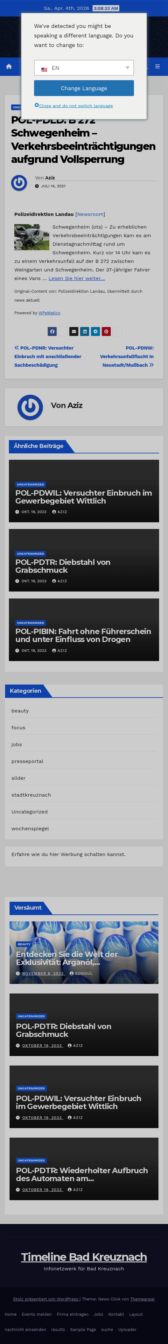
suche (107, 1329)
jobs (16, 744)
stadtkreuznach (31, 795)
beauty (20, 711)
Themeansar (142, 1299)
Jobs (98, 1314)
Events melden (37, 1314)
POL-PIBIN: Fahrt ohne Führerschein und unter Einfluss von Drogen (83, 635)
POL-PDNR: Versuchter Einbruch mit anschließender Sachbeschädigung (47, 356)
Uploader (127, 1329)
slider (18, 778)
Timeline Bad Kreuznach (84, 1257)
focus (18, 728)
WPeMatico (49, 313)
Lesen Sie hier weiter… (77, 278)
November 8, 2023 (43, 973)
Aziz (50, 178)
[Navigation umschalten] (157, 67)
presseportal (27, 761)
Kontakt (116, 1314)
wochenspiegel (30, 829)
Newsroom (90, 214)
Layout (136, 1314)
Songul (81, 973)
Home (11, 1314)
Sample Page (83, 1329)
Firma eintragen (73, 1314)
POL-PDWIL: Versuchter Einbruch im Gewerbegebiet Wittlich (83, 496)
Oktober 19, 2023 (42, 1045)
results (58, 1329)
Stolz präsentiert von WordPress (46, 1299)
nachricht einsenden (25, 1329)
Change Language (84, 88)
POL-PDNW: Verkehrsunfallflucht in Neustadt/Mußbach (127, 356)
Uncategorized (30, 484)
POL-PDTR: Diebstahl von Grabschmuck (62, 566)
